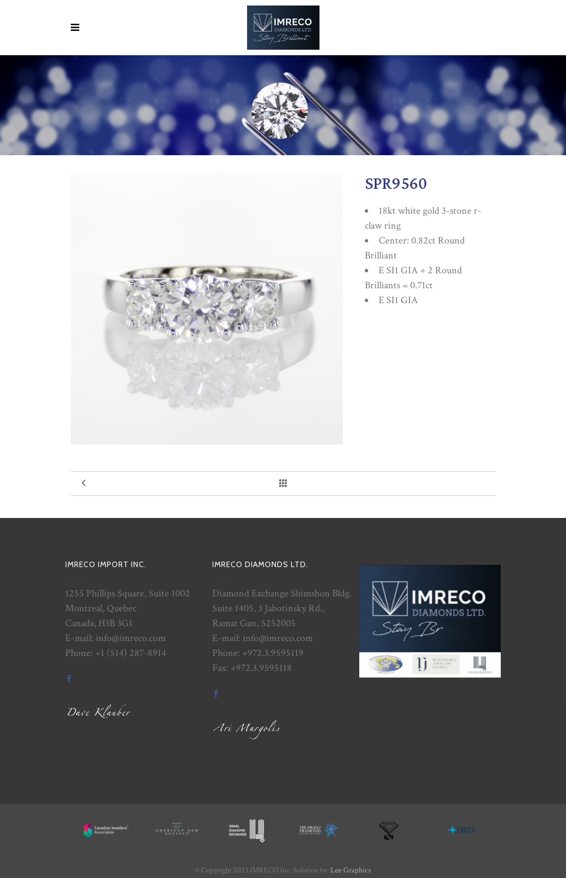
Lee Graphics (351, 870)
